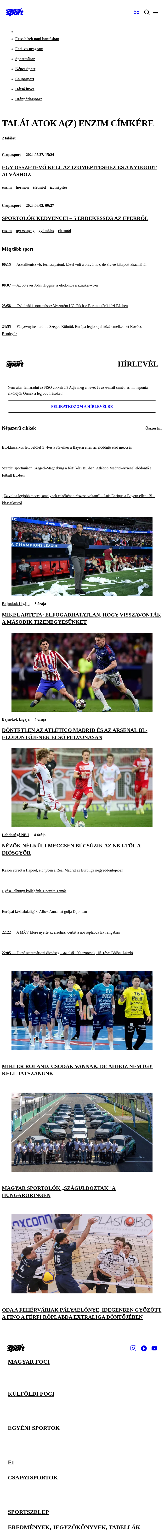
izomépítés (58, 187)
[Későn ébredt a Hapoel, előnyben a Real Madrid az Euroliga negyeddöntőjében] (82, 870)
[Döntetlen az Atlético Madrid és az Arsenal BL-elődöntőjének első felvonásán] (82, 710)
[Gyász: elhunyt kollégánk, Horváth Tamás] (82, 891)
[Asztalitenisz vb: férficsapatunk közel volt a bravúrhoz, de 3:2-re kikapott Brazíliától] (82, 264)
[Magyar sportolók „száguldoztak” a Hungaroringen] (82, 1170)
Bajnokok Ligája (15, 604)
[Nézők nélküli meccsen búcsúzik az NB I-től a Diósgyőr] (82, 826)
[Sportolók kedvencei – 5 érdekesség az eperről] (82, 218)
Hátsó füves (24, 89)
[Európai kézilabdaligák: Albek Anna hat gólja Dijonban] (82, 912)
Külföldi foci (31, 1394)
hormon (22, 187)
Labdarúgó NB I (15, 835)
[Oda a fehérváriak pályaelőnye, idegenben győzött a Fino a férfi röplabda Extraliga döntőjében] (82, 1292)
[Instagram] (133, 1348)
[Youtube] (154, 1348)
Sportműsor (25, 59)
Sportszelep (28, 1512)
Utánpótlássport (28, 99)
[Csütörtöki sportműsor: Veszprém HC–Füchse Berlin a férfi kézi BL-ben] (82, 306)
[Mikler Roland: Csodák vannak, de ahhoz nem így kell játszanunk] (82, 1049)
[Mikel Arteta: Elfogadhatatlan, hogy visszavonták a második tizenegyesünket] (82, 595)
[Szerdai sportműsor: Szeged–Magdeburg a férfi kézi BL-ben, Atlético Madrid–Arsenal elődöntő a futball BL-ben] (82, 472)
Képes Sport (25, 69)
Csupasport (24, 79)
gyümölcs (46, 231)
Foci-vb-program (29, 49)
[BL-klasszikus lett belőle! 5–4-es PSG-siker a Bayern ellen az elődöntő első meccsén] (82, 447)
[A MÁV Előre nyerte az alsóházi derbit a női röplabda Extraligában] (82, 932)
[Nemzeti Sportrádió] (136, 12)
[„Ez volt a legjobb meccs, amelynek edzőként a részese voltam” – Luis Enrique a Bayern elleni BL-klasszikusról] (82, 499)
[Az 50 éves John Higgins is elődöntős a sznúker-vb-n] (82, 285)
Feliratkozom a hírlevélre (82, 406)
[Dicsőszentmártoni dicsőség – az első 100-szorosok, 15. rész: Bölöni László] (82, 953)
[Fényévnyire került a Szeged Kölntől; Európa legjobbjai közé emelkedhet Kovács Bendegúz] (82, 330)
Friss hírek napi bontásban (37, 39)
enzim (7, 187)
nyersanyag (25, 231)
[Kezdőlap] (15, 12)
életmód (39, 187)
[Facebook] (144, 1348)
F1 (11, 1463)
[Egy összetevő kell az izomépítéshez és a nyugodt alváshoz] (82, 171)
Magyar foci (29, 1362)
